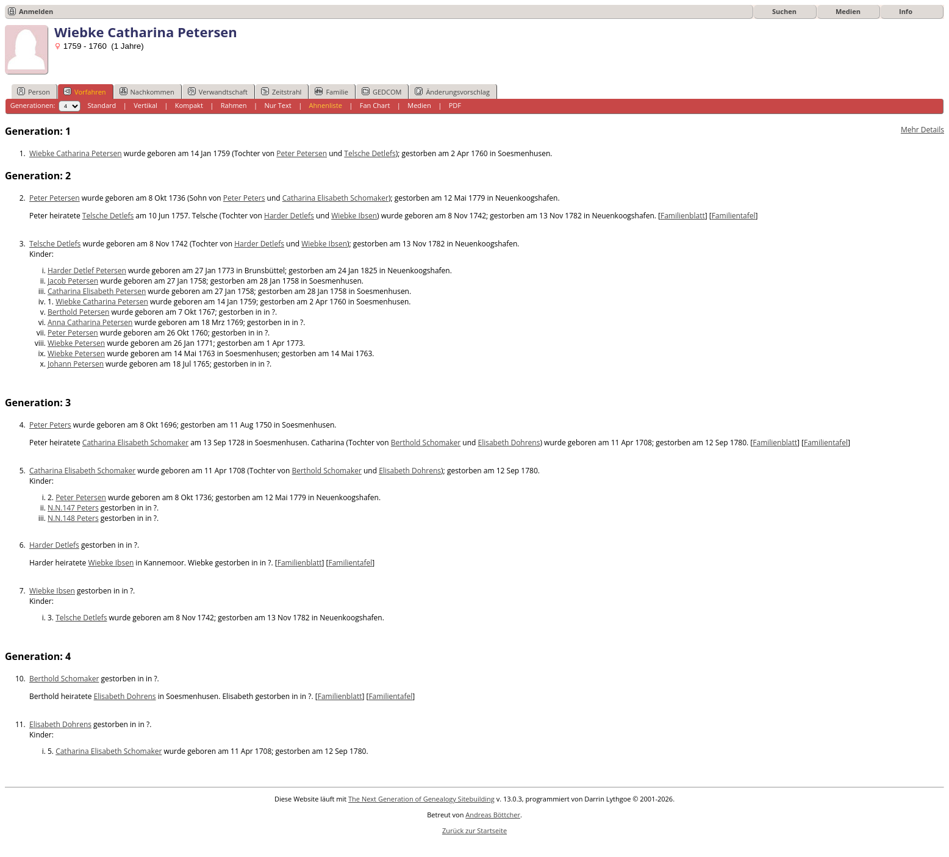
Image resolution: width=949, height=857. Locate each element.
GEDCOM (381, 91)
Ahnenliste (325, 105)
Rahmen (234, 105)
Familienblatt (683, 215)
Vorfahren (84, 91)
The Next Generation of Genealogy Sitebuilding (421, 798)
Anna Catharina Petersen (90, 322)
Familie (331, 91)
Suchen (784, 11)
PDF (455, 105)
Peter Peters (244, 198)
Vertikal (145, 105)
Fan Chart (375, 105)
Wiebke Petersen (76, 343)
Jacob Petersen (73, 281)
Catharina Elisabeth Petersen (97, 291)
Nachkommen (147, 91)
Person (33, 91)
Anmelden (36, 11)
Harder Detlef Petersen (87, 270)
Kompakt (189, 105)
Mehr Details (922, 129)
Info (905, 11)
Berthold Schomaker (425, 442)
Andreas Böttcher (492, 814)
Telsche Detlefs (369, 153)
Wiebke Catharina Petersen (75, 153)
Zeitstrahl (281, 91)
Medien (848, 11)
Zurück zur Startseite (474, 830)
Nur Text (277, 105)
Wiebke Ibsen (354, 215)
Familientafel (734, 215)
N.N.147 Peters (73, 508)
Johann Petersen (76, 364)
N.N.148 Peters (73, 518)
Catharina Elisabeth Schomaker (335, 198)
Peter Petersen (301, 153)
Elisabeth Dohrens (509, 442)
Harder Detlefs (289, 215)
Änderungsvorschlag (452, 91)
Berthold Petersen (78, 312)
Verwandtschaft (218, 91)
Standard (101, 105)
